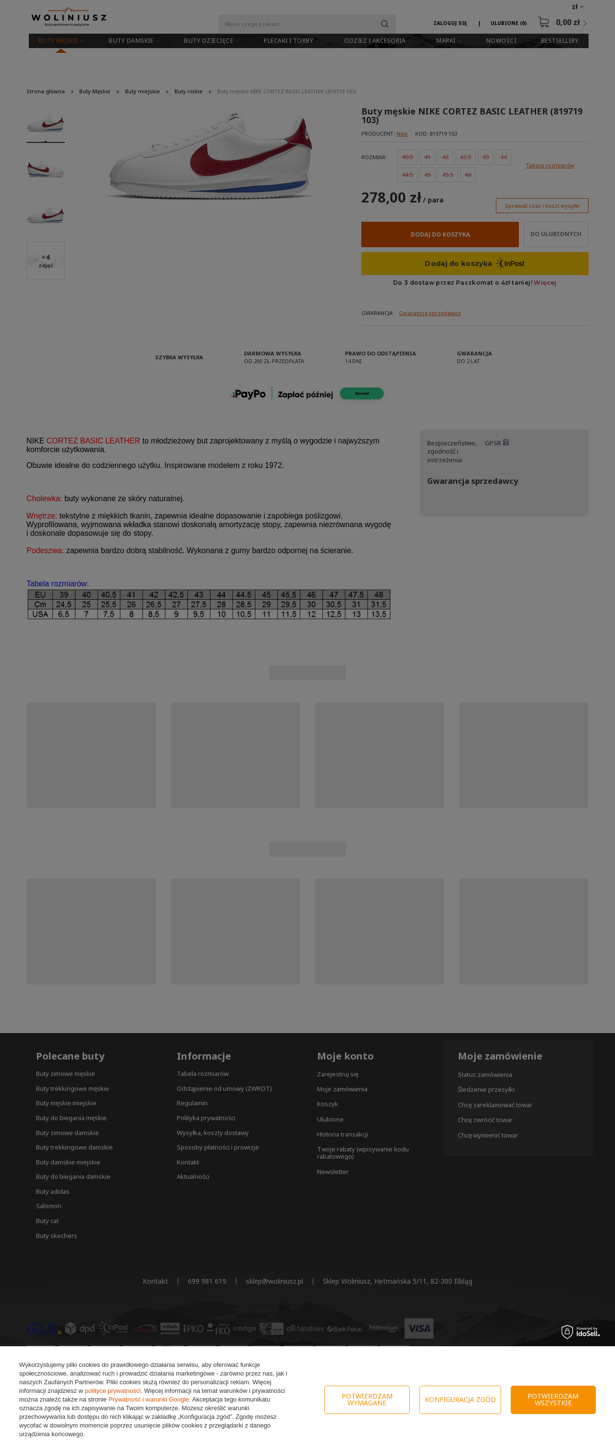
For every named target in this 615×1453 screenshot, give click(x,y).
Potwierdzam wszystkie (553, 1399)
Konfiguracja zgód (460, 1399)
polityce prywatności (113, 1390)
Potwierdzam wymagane (367, 1399)
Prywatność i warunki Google (149, 1399)
